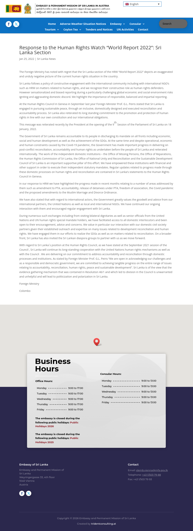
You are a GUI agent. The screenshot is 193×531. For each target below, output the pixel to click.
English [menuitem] (134, 4)
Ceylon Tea (71, 29)
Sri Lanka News (46, 59)
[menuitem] (142, 4)
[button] (97, 342)
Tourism (50, 29)
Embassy (116, 24)
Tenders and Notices (99, 29)
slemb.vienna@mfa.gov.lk (152, 470)
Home (52, 24)
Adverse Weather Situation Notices (83, 24)
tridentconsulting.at (103, 523)
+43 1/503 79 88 (151, 474)
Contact (143, 29)
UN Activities (125, 29)
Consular (135, 24)
